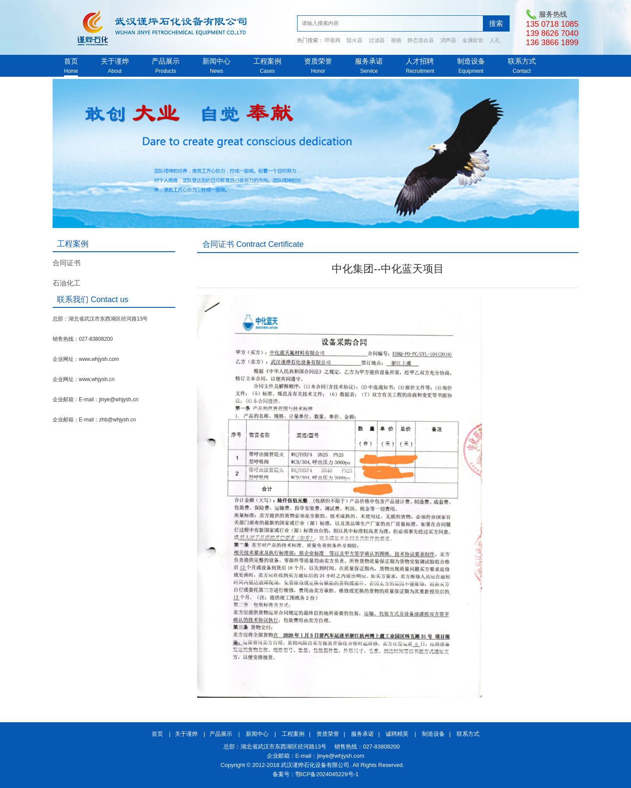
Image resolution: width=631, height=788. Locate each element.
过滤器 (377, 40)
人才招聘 (420, 61)
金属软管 (472, 40)
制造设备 (471, 61)
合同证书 (67, 263)
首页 (71, 61)
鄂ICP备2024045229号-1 (327, 774)
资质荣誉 (318, 61)
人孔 (494, 40)
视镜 (396, 40)
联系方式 (522, 61)
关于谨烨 (115, 61)
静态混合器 (421, 40)
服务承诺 (369, 61)
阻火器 (354, 40)
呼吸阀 (332, 40)
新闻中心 (216, 61)
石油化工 (67, 283)
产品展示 (166, 61)
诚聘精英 (397, 734)
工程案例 (267, 61)
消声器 (448, 40)
